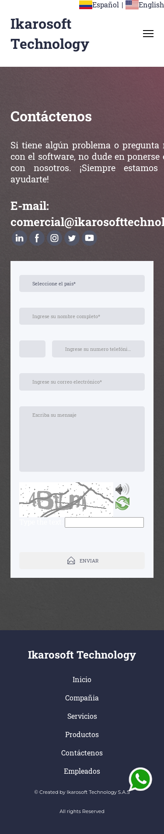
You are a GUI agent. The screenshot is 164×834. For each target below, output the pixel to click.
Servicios (82, 716)
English (151, 4)
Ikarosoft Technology (49, 33)
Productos (82, 734)
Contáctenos (82, 752)
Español (105, 4)
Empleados (82, 771)
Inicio (82, 679)
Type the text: (41, 521)
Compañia (82, 697)
